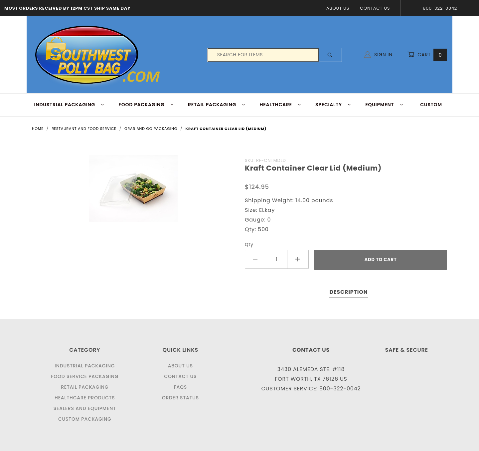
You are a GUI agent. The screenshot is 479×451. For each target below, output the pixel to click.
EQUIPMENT (384, 104)
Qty (249, 244)
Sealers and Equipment (85, 408)
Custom (431, 104)
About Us (337, 8)
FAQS (180, 387)
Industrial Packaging (85, 365)
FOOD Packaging (146, 104)
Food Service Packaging (84, 376)
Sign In (378, 54)
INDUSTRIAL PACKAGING (69, 104)
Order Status (180, 397)
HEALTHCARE (280, 104)
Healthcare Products (85, 397)
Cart (427, 55)
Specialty (333, 104)
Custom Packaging (84, 419)
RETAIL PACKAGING (216, 104)
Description (348, 292)
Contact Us (375, 8)
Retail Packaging (84, 387)
